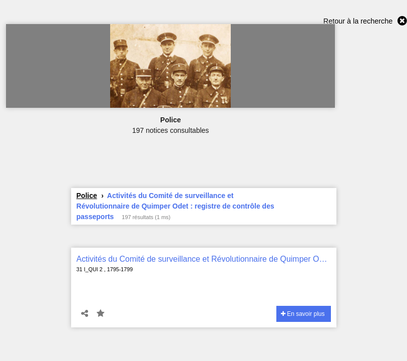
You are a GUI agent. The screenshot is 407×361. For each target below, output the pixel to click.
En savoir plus (303, 313)
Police (87, 196)
